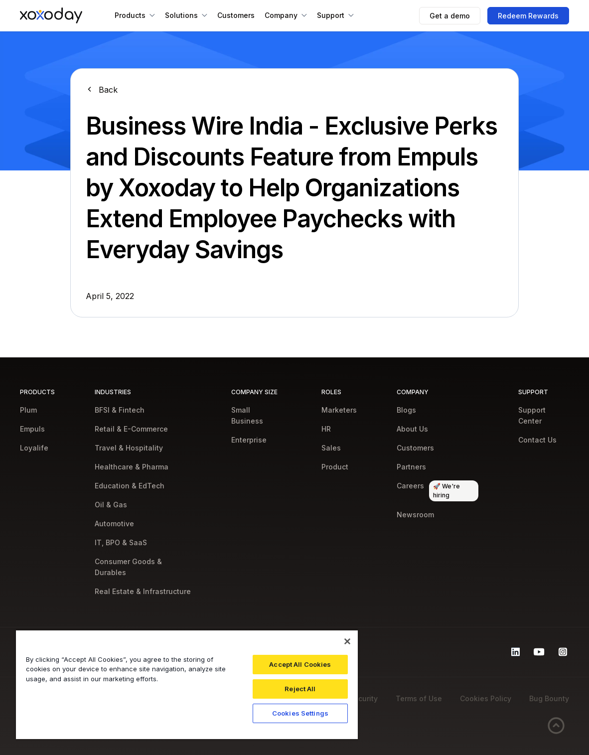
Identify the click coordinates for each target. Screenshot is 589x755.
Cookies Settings (300, 713)
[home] (51, 15)
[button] (135, 15)
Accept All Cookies (300, 664)
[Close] (347, 641)
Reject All (300, 689)
